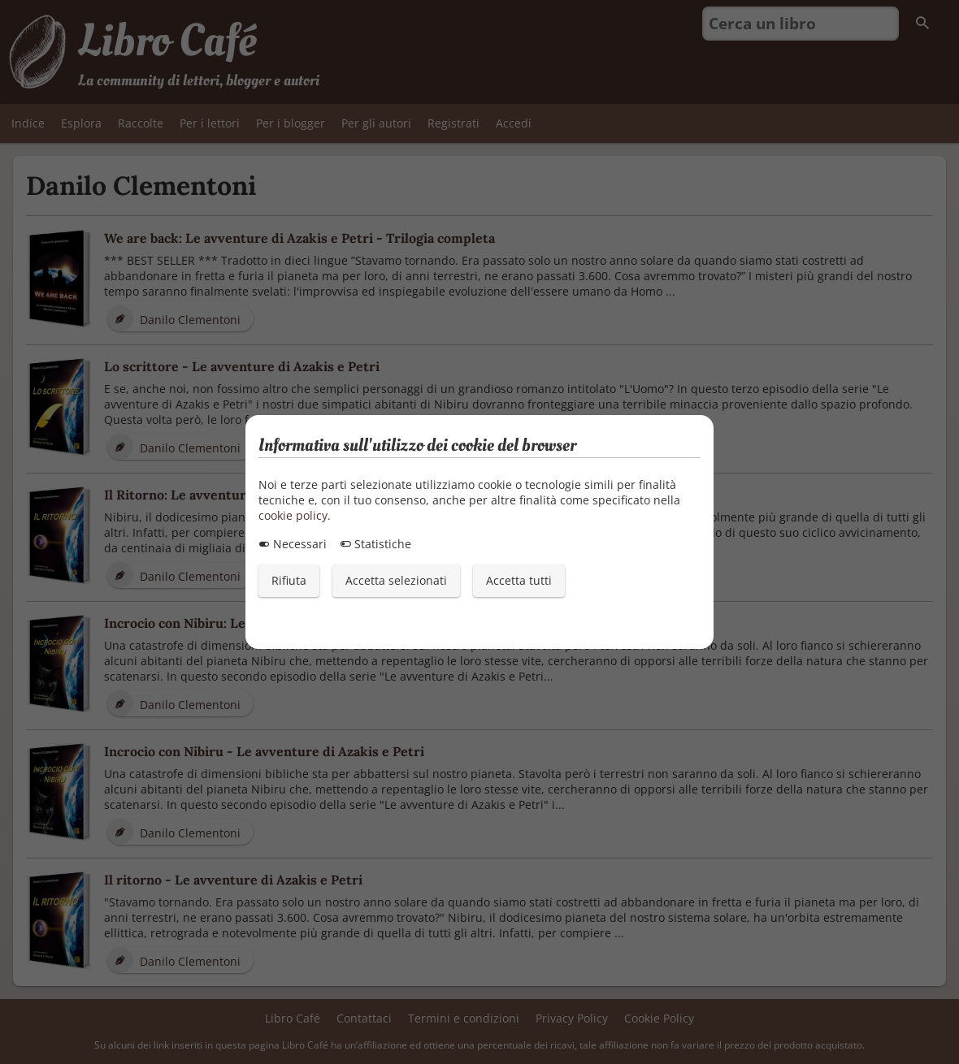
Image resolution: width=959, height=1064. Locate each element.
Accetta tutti (519, 580)
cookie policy (293, 515)
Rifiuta (288, 580)
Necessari (292, 543)
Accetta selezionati (396, 580)
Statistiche (375, 543)
